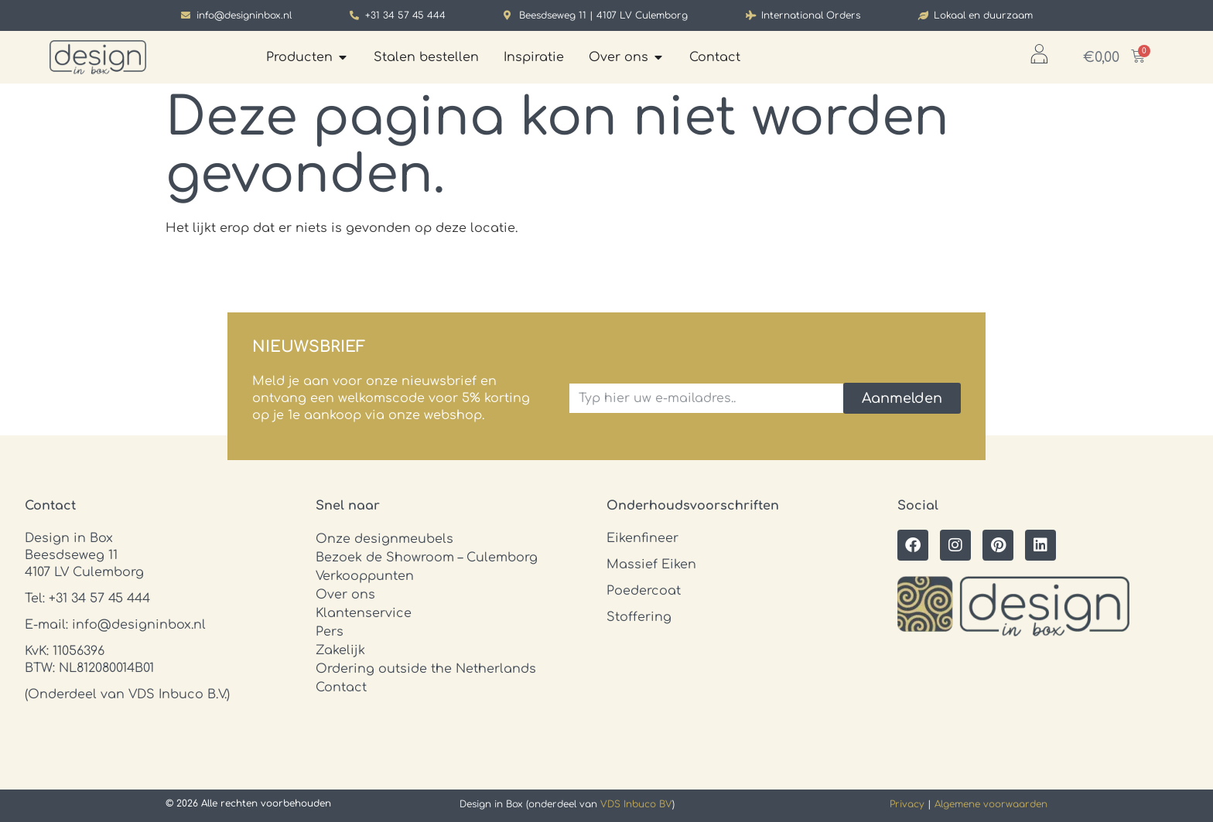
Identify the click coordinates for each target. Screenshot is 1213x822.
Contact (341, 687)
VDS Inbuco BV (636, 804)
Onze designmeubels (384, 539)
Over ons (345, 595)
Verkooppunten (365, 576)
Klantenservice (364, 613)
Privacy (907, 804)
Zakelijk (340, 650)
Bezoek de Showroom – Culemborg (427, 557)
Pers (329, 632)
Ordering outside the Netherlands (426, 669)
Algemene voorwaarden (991, 804)
